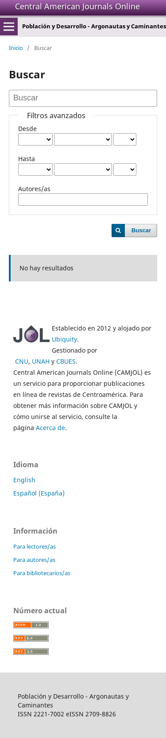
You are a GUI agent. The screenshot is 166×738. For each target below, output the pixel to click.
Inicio (16, 48)
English (24, 480)
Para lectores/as (34, 546)
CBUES (66, 361)
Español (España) (39, 493)
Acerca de (50, 427)
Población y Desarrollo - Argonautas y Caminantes (94, 26)
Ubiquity (64, 339)
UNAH (41, 361)
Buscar (141, 230)
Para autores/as (34, 560)
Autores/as (34, 188)
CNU (21, 361)
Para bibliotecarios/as (41, 573)
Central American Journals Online (77, 6)
